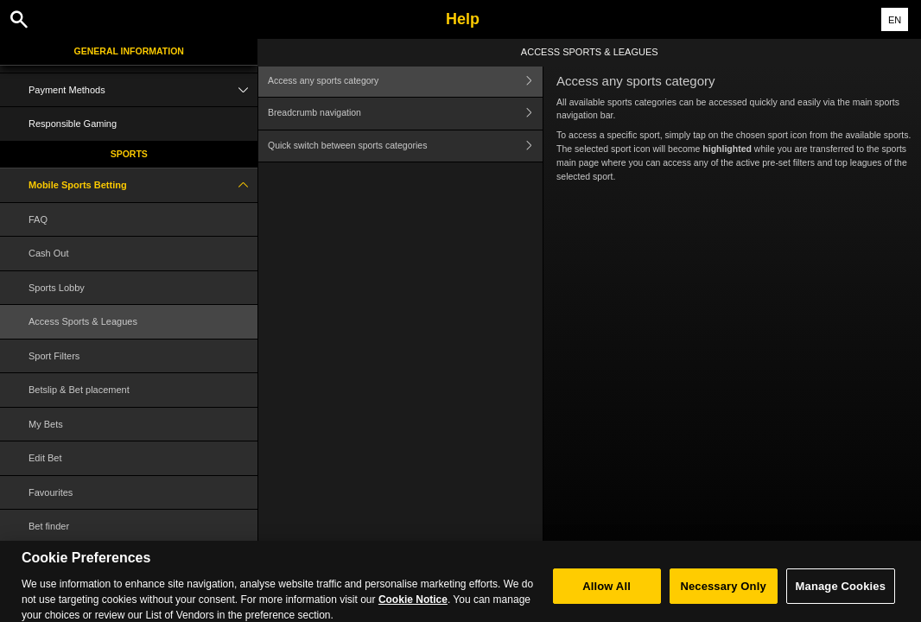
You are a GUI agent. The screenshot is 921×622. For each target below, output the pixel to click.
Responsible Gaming (73, 123)
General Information (129, 51)
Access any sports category (405, 81)
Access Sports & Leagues (83, 321)
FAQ (38, 219)
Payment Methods (143, 90)
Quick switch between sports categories (405, 146)
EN (894, 20)
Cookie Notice (413, 606)
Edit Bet (45, 458)
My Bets (46, 424)
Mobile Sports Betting (143, 185)
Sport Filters (54, 356)
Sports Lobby (57, 287)
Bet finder (49, 526)
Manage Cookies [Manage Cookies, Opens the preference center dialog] (841, 593)
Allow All (606, 593)
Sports (129, 154)
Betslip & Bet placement (79, 389)
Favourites (51, 492)
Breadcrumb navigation (405, 114)
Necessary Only (722, 593)
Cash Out (48, 253)
